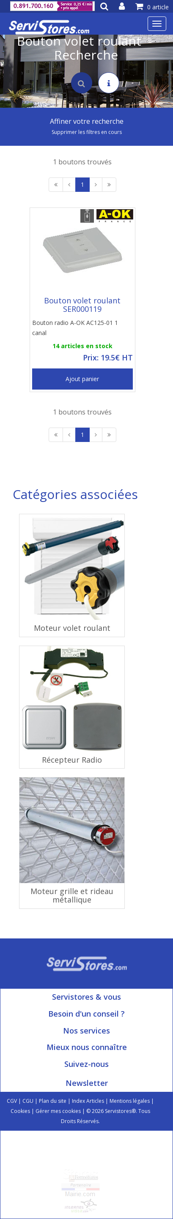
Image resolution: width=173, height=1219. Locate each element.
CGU (27, 1100)
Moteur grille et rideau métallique (71, 895)
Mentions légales (130, 1100)
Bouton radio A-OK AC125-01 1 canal (75, 328)
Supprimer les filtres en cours (87, 132)
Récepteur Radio (72, 760)
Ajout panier (82, 379)
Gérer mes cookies (58, 1111)
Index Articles (88, 1100)
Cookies (20, 1111)
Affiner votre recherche (87, 121)
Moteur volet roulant (72, 628)
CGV (12, 1100)
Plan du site (52, 1100)
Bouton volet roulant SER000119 (82, 304)
